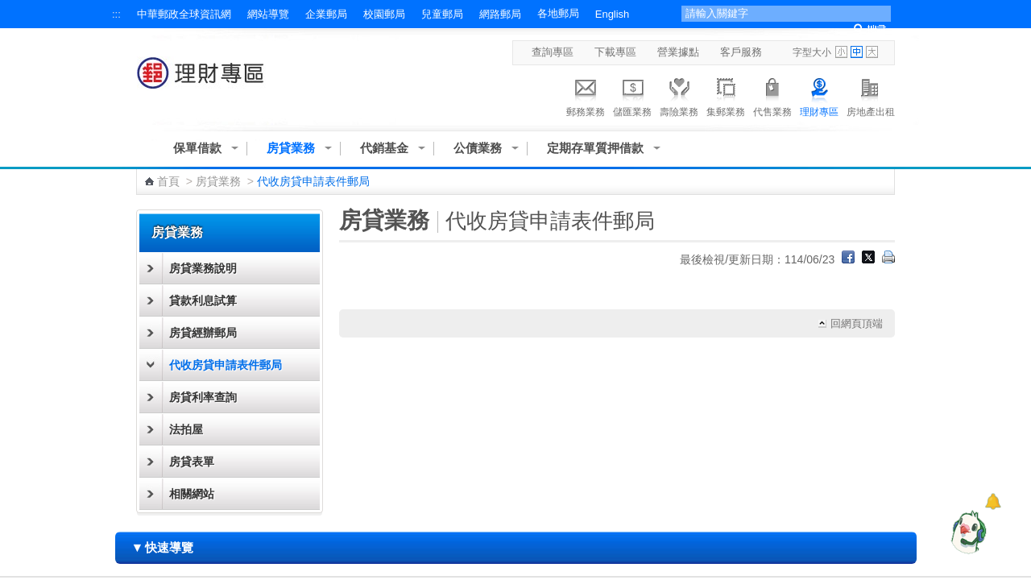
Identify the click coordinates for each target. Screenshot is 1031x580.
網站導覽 (268, 14)
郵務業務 (585, 95)
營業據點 (678, 52)
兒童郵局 (442, 14)
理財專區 (819, 95)
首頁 (168, 181)
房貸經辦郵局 (203, 332)
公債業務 (477, 148)
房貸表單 (191, 461)
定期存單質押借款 (595, 148)
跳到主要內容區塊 (8, 8)
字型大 (872, 52)
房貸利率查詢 (203, 397)
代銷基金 (384, 148)
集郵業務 (725, 95)
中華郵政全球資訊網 (184, 14)
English (612, 14)
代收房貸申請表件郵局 (225, 364)
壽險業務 (679, 95)
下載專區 (615, 52)
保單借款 (197, 148)
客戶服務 (741, 52)
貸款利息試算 (203, 300)
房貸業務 (291, 148)
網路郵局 (500, 14)
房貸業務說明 (203, 268)
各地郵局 (558, 13)
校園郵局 (384, 14)
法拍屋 (186, 429)
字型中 (857, 52)
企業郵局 (326, 14)
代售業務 (772, 95)
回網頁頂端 (856, 323)
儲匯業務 (632, 95)
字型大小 (812, 52)
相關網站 (191, 493)
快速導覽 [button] (162, 547)
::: (116, 14)
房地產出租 (871, 95)
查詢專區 (552, 52)
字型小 (841, 52)
